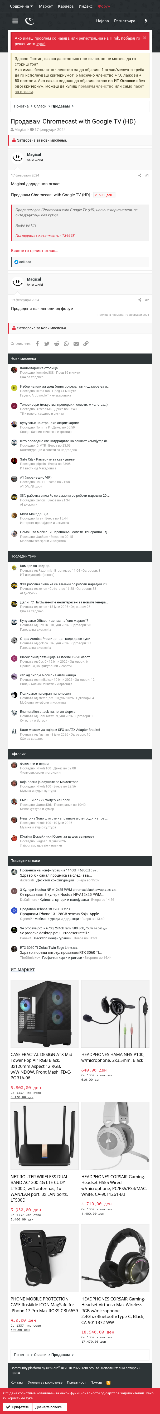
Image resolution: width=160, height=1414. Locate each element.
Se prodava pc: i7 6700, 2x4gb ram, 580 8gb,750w (64, 928)
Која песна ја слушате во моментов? (49, 782)
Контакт (17, 1382)
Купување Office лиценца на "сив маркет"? (54, 621)
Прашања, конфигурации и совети (46, 666)
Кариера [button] (66, 6)
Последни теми (23, 556)
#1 (147, 175)
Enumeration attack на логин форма (47, 712)
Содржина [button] (19, 6)
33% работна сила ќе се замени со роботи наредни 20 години (69, 495)
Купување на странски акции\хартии (49, 423)
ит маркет (23, 969)
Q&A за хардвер (31, 377)
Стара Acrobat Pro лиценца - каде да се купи (55, 639)
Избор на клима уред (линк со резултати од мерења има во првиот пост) (79, 386)
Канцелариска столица (39, 368)
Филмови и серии (34, 764)
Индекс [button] (86, 6)
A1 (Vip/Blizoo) (31, 486)
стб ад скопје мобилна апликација (48, 675)
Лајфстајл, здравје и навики (41, 845)
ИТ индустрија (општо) (37, 575)
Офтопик (18, 754)
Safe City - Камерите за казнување (47, 459)
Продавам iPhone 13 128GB (45, 909)
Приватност (76, 1382)
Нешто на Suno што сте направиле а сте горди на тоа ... (64, 818)
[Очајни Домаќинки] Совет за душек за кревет (57, 836)
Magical (20, 129)
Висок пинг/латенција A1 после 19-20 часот (55, 657)
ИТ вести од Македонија (38, 468)
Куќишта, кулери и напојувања (64, 900)
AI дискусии (28, 504)
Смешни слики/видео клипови (45, 800)
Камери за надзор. (35, 566)
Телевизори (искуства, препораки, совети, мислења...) (64, 404)
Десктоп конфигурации (55, 880)
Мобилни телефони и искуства (43, 541)
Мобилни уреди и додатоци (57, 919)
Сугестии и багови (33, 720)
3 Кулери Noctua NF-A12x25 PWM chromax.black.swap (68, 890)
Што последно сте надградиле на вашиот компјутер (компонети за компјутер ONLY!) (87, 441)
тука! (40, 43)
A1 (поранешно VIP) (36, 477)
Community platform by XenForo (55, 1368)
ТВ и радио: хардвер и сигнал (42, 413)
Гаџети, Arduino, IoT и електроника (45, 395)
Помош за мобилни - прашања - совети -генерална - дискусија (70, 532)
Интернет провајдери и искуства (44, 523)
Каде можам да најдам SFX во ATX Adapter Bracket (60, 730)
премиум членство (96, 86)
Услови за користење (45, 1382)
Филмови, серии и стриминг (41, 772)
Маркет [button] (46, 6)
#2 (147, 300)
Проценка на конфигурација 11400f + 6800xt (59, 870)
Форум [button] (104, 6)
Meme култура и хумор (37, 809)
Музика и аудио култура (38, 791)
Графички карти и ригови (62, 958)
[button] (15, 21)
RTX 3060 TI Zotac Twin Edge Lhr (49, 948)
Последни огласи (25, 861)
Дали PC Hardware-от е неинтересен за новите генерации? (67, 602)
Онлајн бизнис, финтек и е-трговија (46, 432)
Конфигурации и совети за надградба (48, 450)
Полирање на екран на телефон (45, 693)
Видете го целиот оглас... (34, 250)
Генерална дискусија (35, 629)
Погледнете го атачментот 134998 (44, 235)
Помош (96, 1382)
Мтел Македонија (34, 514)
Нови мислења (23, 358)
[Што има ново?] (145, 21)
